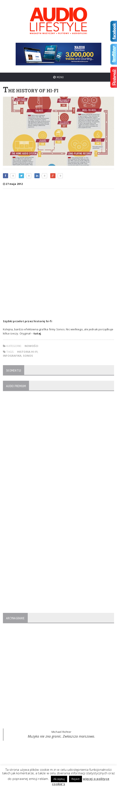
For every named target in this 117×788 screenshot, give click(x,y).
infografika (12, 355)
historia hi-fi (27, 352)
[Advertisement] (58, 222)
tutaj (37, 333)
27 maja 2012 (13, 184)
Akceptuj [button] (59, 779)
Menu (58, 77)
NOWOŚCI (31, 346)
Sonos (28, 355)
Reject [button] (75, 779)
